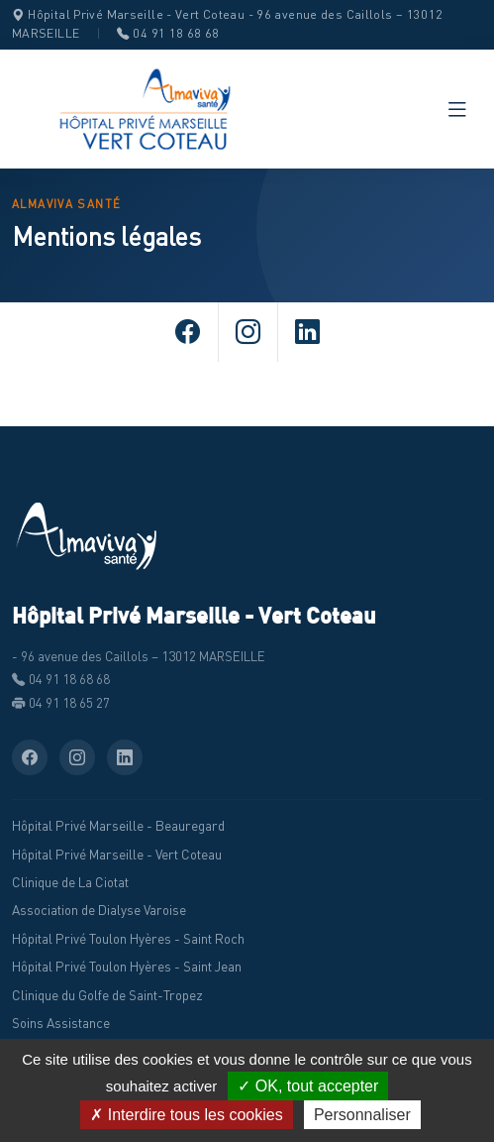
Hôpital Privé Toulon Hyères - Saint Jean (127, 966)
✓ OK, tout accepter (308, 1086)
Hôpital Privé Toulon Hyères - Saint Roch (128, 939)
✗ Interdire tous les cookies (186, 1114)
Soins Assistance (61, 1023)
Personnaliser (362, 1114)
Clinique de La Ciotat (70, 882)
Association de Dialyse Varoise (99, 910)
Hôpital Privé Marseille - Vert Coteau (117, 854)
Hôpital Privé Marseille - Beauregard (118, 826)
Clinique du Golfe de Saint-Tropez (107, 995)
